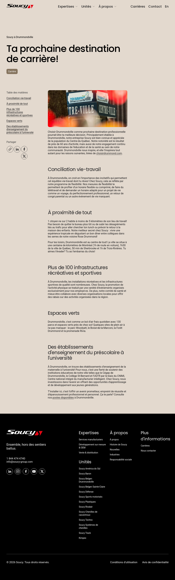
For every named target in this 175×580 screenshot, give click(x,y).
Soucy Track (85, 533)
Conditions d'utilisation (123, 562)
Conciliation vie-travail (18, 98)
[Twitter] (42, 471)
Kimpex (82, 538)
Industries (115, 454)
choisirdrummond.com (109, 153)
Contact (155, 6)
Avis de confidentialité (155, 562)
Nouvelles (115, 449)
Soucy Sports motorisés (90, 496)
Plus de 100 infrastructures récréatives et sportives (19, 112)
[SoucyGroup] (15, 6)
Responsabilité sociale (121, 459)
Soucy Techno (86, 520)
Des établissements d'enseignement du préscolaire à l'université (19, 129)
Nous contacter (148, 450)
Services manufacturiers (91, 439)
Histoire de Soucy (118, 444)
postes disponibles (63, 397)
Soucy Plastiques (87, 501)
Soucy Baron (85, 473)
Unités (88, 6)
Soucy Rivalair (86, 506)
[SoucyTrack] (24, 434)
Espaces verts (14, 120)
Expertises (68, 6)
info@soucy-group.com (19, 461)
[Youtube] (34, 471)
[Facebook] (26, 471)
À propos (107, 6)
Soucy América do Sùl (89, 468)
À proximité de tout (17, 103)
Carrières (138, 6)
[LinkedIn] (9, 471)
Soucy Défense (86, 491)
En (167, 6)
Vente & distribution (88, 452)
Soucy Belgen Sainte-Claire (92, 486)
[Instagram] (18, 471)
